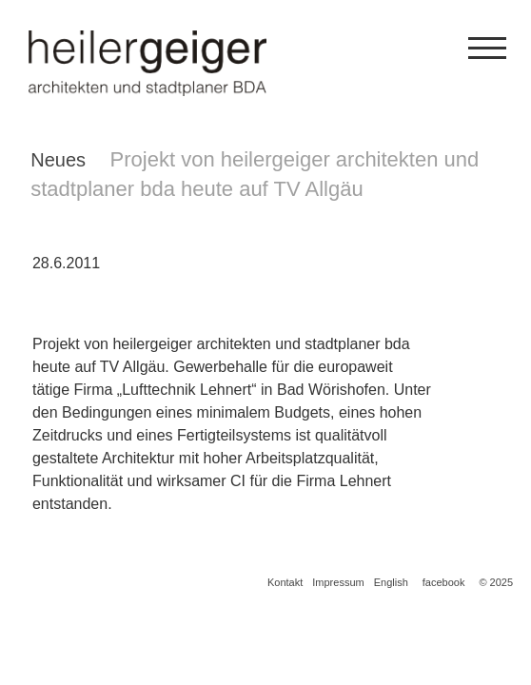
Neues (58, 159)
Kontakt (285, 582)
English (391, 582)
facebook (444, 582)
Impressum (338, 582)
